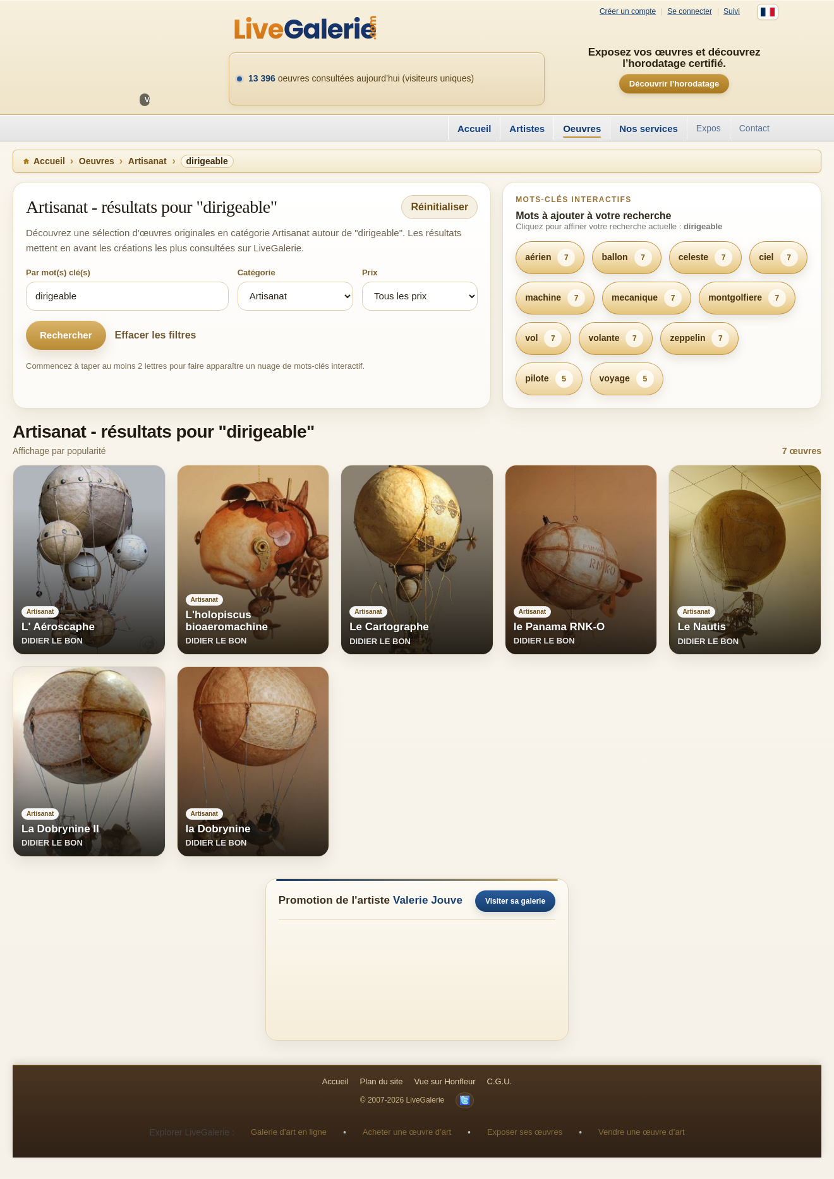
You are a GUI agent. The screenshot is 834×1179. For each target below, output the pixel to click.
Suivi (731, 12)
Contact (754, 128)
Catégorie (256, 272)
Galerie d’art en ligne (289, 1132)
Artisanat (147, 161)
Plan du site (381, 1081)
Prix (370, 272)
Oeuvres (582, 128)
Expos (708, 128)
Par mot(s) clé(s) (58, 272)
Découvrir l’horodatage (674, 83)
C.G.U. (499, 1081)
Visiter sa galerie (515, 901)
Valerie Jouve (427, 900)
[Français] (767, 12)
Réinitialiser (439, 206)
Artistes (527, 128)
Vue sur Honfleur (445, 1081)
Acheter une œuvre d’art (407, 1132)
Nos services (648, 128)
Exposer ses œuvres (524, 1132)
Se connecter (689, 12)
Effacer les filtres (155, 335)
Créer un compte (628, 12)
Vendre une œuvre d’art (641, 1132)
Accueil (474, 128)
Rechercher (66, 335)
